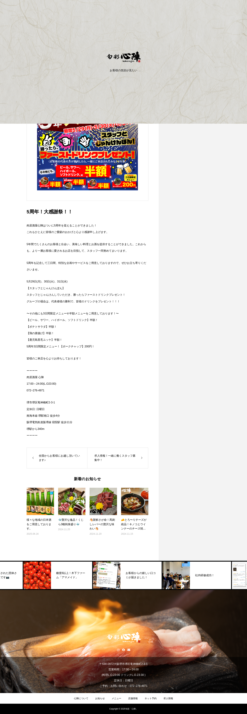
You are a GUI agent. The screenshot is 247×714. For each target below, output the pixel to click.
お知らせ (100, 698)
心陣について (81, 698)
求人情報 (168, 698)
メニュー (116, 698)
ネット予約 (151, 698)
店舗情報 (133, 698)
